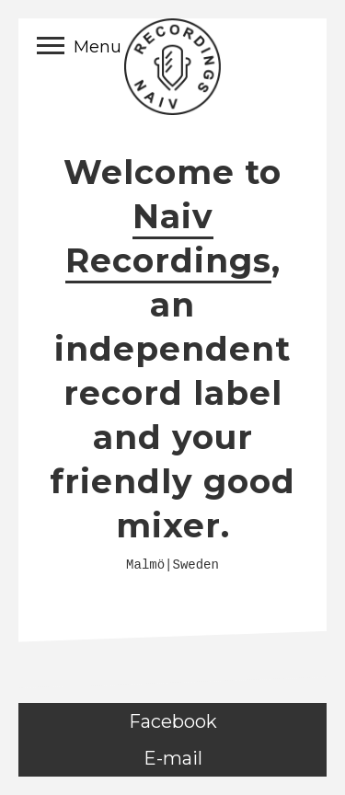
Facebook (173, 721)
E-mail (173, 758)
